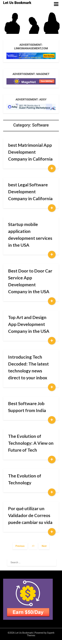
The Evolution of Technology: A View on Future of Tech (31, 443)
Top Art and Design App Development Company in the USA (28, 324)
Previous (19, 546)
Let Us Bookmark (17, 3)
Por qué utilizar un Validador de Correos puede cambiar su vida (30, 515)
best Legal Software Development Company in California (30, 191)
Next (44, 546)
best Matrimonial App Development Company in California (30, 152)
